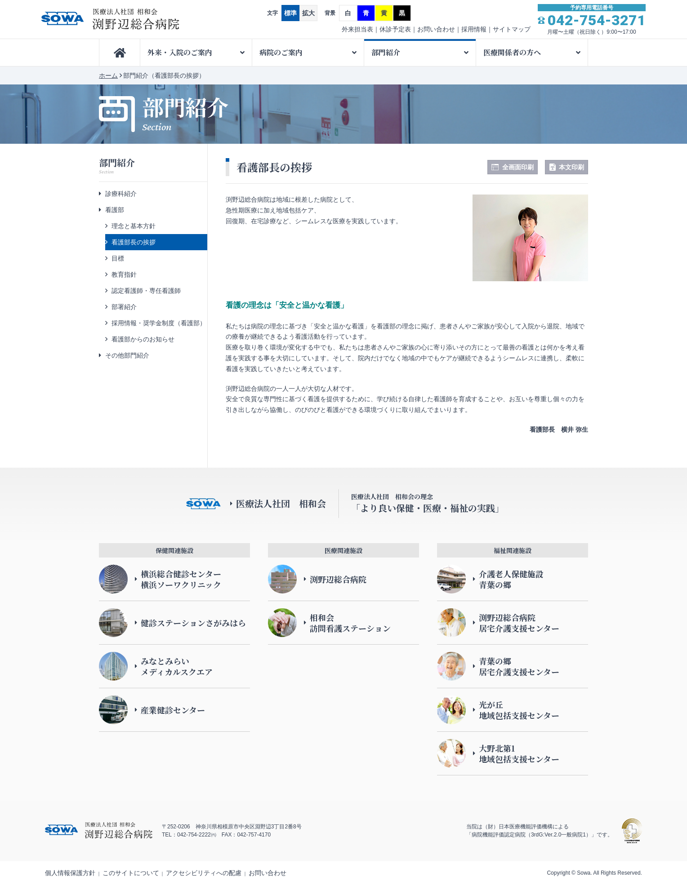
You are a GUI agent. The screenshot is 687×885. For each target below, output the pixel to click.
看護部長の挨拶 (134, 242)
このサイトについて (131, 872)
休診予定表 (395, 29)
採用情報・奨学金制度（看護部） (159, 323)
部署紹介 (124, 306)
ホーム (108, 75)
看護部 (114, 209)
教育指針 (124, 274)
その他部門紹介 (127, 355)
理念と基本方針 (134, 226)
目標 (118, 258)
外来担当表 (357, 29)
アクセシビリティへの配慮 (203, 872)
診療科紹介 (121, 193)
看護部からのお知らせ (143, 339)
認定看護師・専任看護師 (146, 290)
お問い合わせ (436, 29)
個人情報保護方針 (70, 872)
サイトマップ (512, 29)
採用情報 (473, 29)
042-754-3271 (597, 20)
